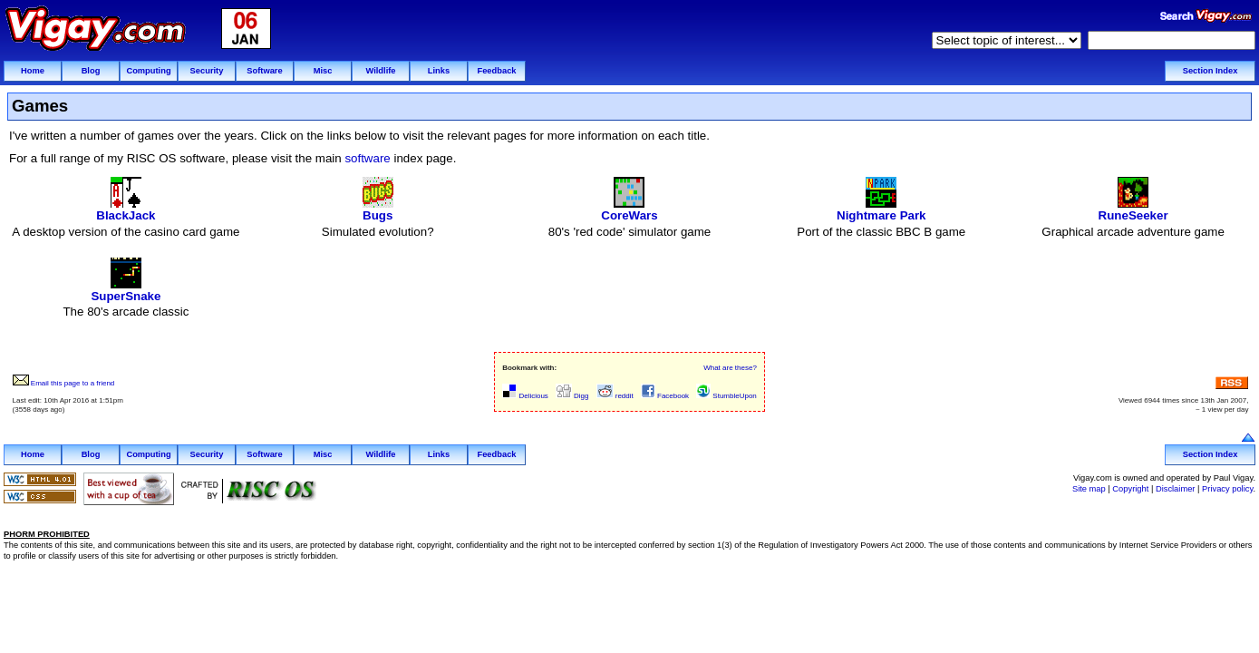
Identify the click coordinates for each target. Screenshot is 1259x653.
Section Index (1210, 70)
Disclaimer (1176, 488)
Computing (148, 70)
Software (264, 70)
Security (207, 70)
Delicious (525, 396)
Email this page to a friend (64, 383)
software (367, 158)
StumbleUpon (726, 396)
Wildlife (380, 70)
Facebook (665, 396)
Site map (1089, 488)
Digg (572, 396)
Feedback (496, 70)
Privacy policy (1227, 488)
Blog (91, 70)
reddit (615, 396)
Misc (323, 70)
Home (32, 70)
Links (439, 70)
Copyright (1130, 488)
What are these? (730, 368)
